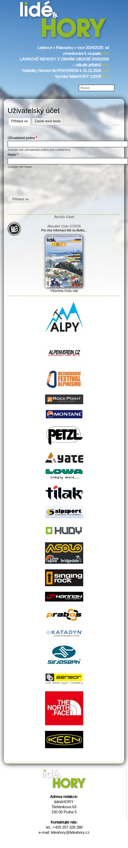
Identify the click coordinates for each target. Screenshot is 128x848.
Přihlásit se (21, 120)
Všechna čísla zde (64, 291)
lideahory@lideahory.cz (70, 832)
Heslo (13, 155)
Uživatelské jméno (22, 138)
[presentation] (46, 179)
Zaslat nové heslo (48, 121)
